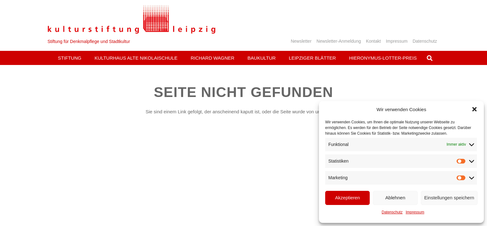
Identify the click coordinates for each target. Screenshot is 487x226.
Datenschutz (392, 212)
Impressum (415, 212)
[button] (474, 109)
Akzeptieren (347, 197)
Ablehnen (395, 197)
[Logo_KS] (131, 19)
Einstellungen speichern (449, 197)
